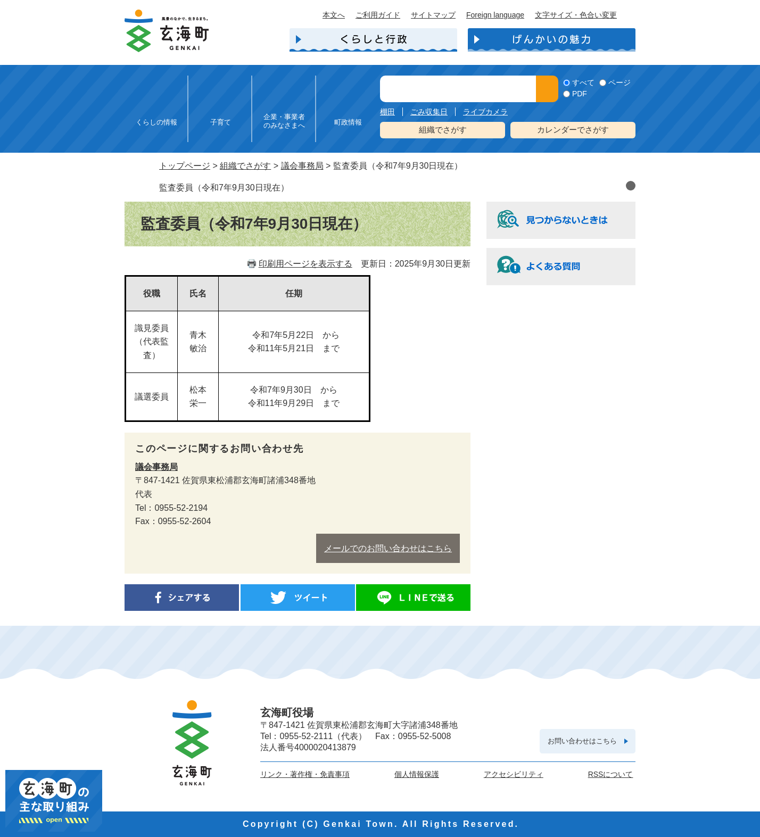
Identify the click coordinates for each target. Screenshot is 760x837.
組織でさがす (443, 129)
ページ (619, 82)
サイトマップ (433, 15)
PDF (579, 93)
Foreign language (495, 15)
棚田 (387, 111)
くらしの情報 (156, 122)
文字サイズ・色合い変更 (576, 15)
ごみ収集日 (429, 111)
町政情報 (348, 122)
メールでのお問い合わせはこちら (388, 548)
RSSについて (610, 774)
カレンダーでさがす (573, 129)
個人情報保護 (416, 774)
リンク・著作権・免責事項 (305, 774)
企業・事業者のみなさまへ (284, 121)
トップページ (184, 165)
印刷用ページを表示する (305, 263)
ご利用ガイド (378, 15)
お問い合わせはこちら (582, 741)
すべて (583, 82)
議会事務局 (302, 165)
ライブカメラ (485, 111)
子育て (220, 122)
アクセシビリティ (513, 774)
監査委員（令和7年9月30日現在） (224, 187)
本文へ (334, 15)
